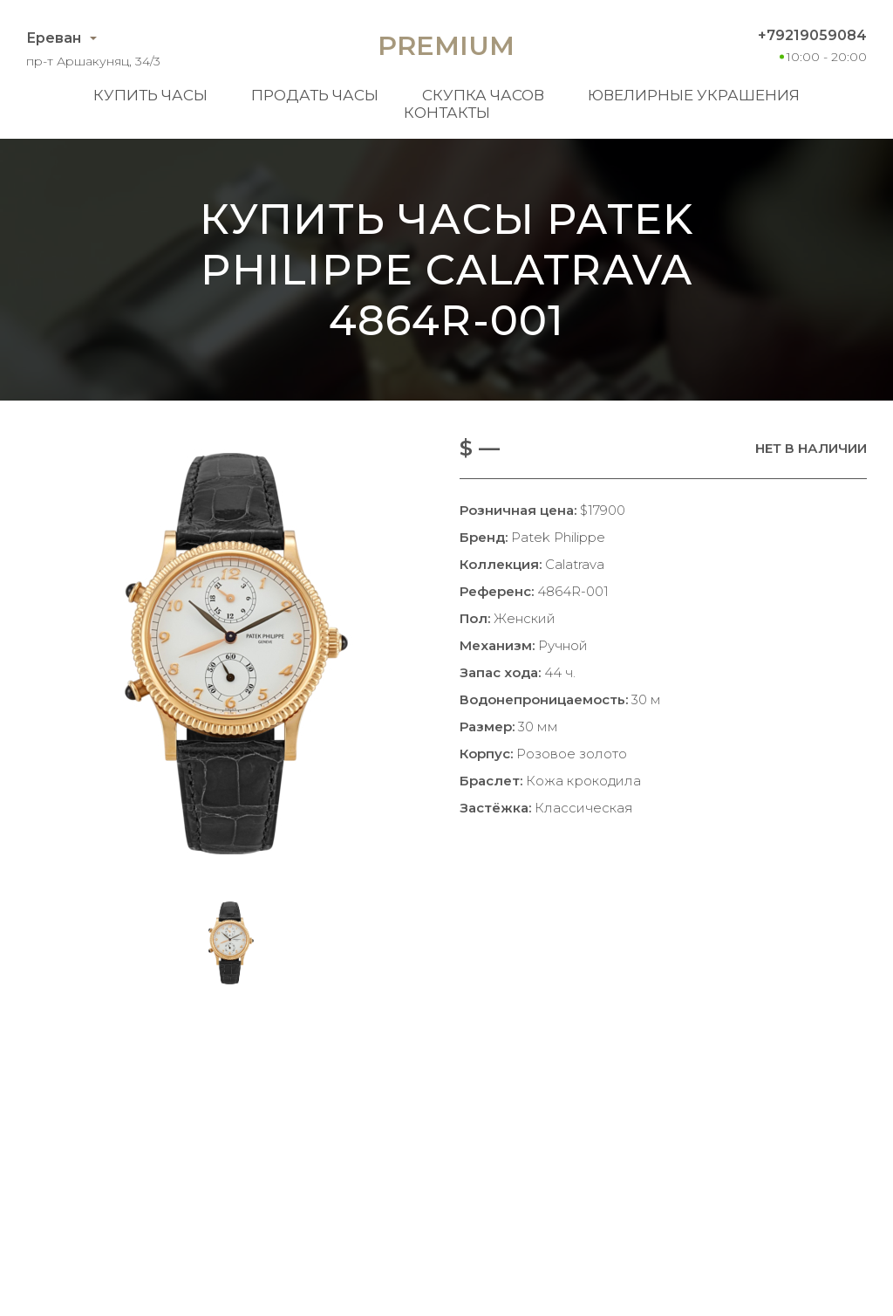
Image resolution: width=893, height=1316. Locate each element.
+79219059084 (812, 35)
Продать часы (314, 95)
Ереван (53, 38)
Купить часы (150, 95)
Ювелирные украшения (694, 95)
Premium (446, 46)
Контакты (447, 112)
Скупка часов (483, 95)
